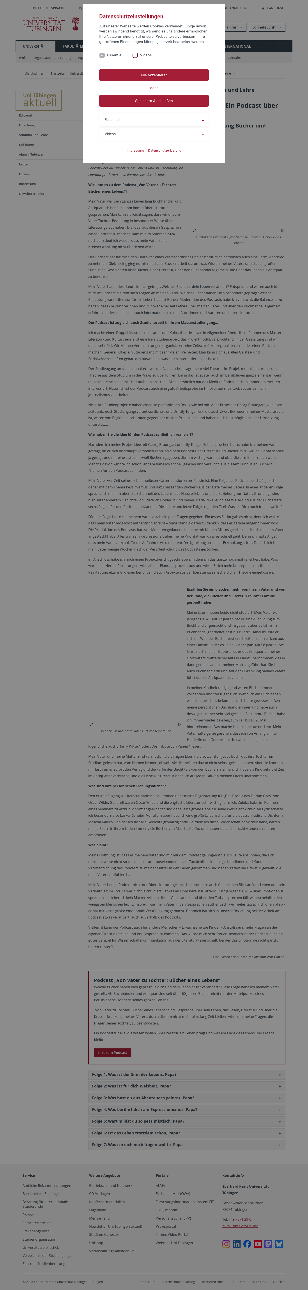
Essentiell (115, 55)
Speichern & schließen (154, 101)
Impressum (135, 151)
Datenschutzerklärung (164, 151)
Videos (146, 55)
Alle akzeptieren (154, 75)
